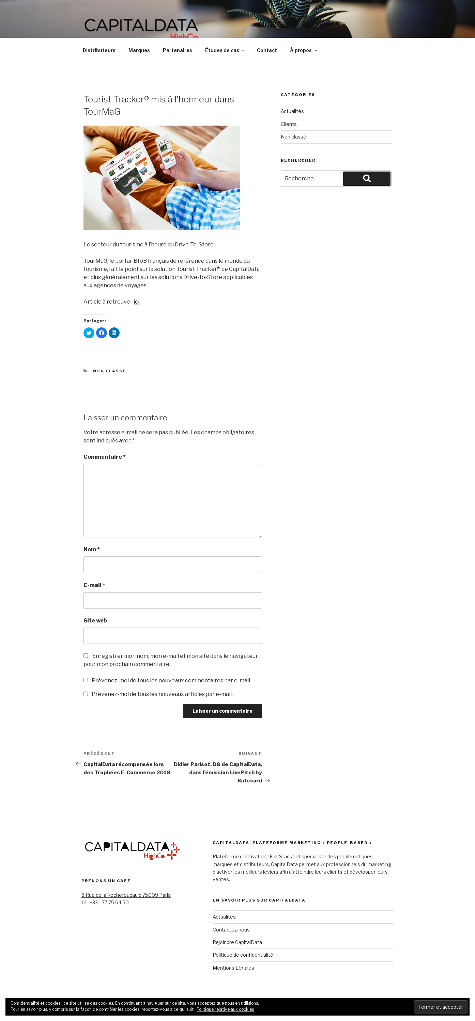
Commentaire (104, 457)
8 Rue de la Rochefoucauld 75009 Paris (126, 895)
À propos (304, 50)
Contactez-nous (231, 930)
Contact (267, 50)
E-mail (94, 585)
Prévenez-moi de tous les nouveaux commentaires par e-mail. (171, 680)
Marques (139, 50)
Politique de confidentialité (243, 955)
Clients (289, 124)
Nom (91, 549)
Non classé (109, 371)
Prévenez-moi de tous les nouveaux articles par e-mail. (162, 694)
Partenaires (177, 50)
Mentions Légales (233, 968)
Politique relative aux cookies (225, 1009)
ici (136, 301)
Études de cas (225, 50)
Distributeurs (99, 50)
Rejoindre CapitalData (237, 942)
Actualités (292, 111)
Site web (95, 620)
